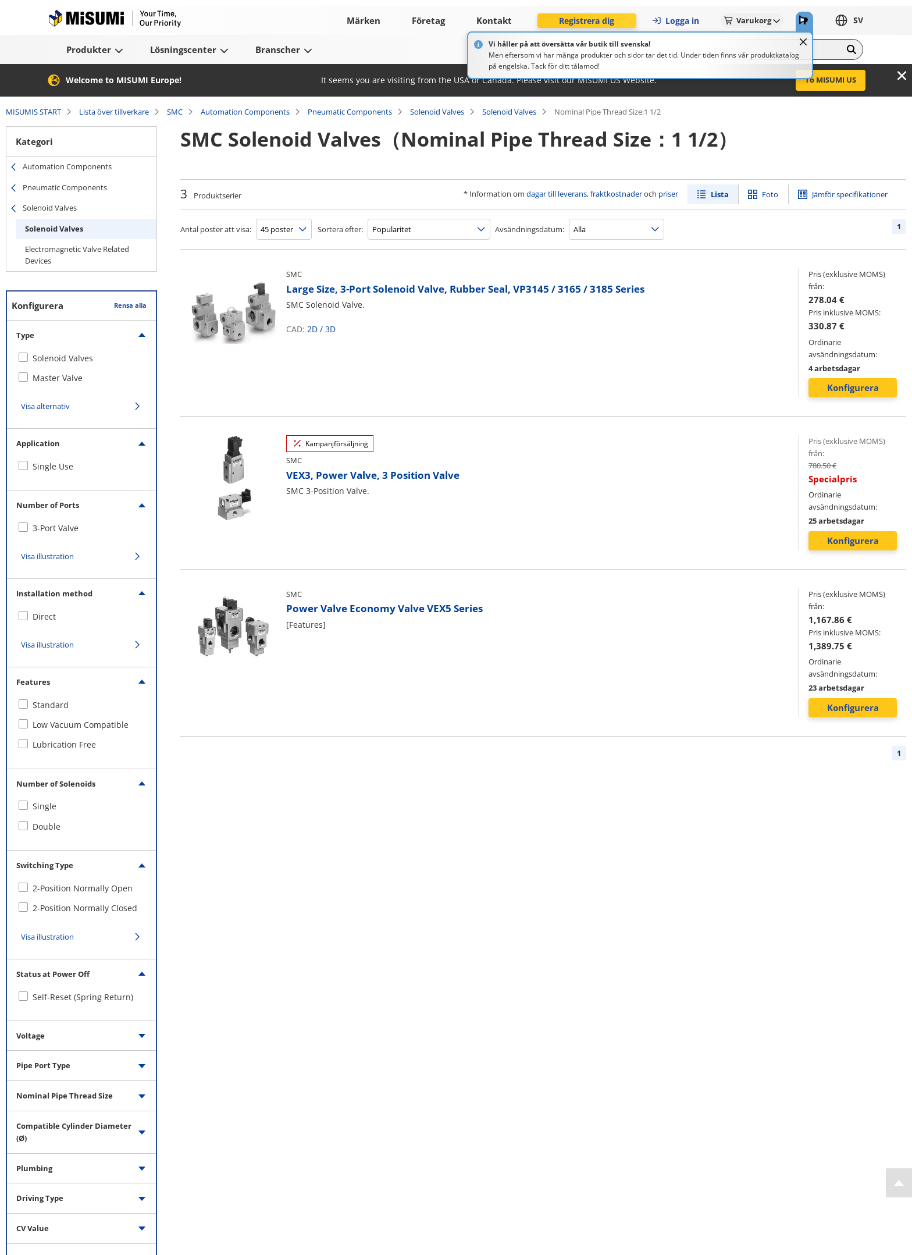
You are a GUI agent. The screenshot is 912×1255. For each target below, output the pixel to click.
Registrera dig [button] (586, 20)
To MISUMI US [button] (830, 79)
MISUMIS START (33, 111)
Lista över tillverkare (114, 111)
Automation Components (245, 111)
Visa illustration (47, 556)
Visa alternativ (45, 406)
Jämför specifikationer (850, 194)
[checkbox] (81, 358)
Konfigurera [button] (853, 387)
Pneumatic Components (350, 111)
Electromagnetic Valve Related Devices (77, 255)
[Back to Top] (899, 1182)
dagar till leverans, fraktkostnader (584, 194)
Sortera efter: (340, 229)
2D (312, 329)
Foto (770, 194)
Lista (720, 194)
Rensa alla (130, 305)
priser (668, 194)
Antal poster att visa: (215, 229)
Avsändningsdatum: (529, 229)
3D (330, 329)
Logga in (675, 20)
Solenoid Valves (437, 111)
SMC (175, 111)
